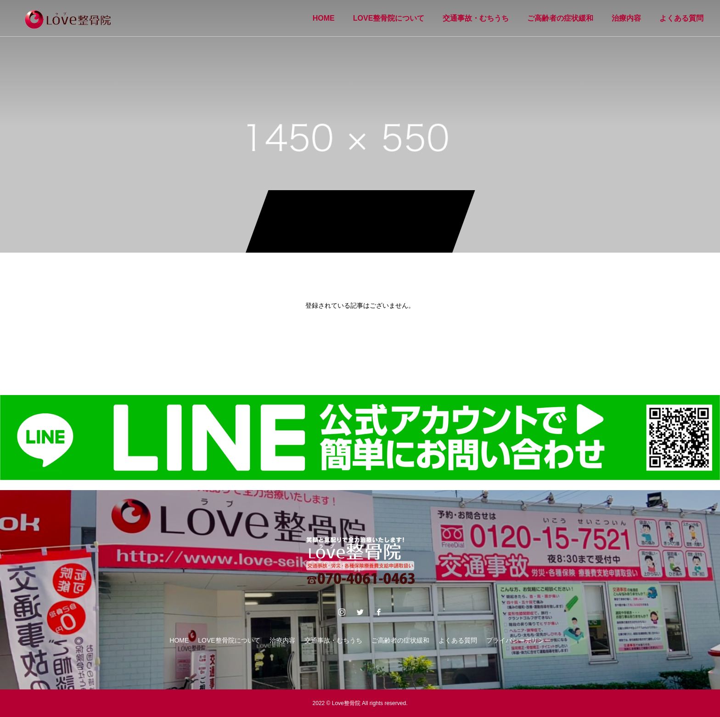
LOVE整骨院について (389, 18)
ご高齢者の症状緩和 (560, 18)
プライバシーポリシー (518, 640)
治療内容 (626, 18)
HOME (324, 18)
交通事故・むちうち (476, 18)
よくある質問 (681, 18)
